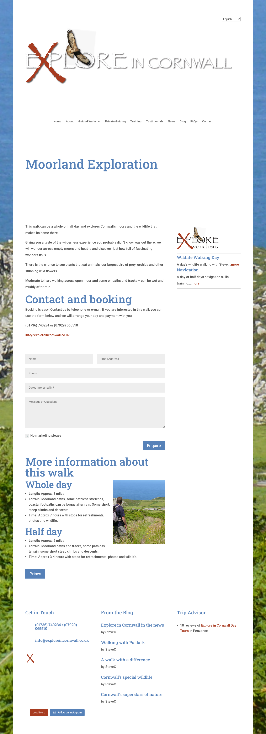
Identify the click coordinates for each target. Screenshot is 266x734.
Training (136, 121)
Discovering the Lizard (200, 188)
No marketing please (43, 436)
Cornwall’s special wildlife (126, 677)
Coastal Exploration (198, 180)
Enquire (154, 445)
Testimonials (154, 121)
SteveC (110, 632)
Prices (35, 573)
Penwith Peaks (194, 212)
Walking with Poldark (123, 642)
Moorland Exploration (200, 196)
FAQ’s (194, 121)
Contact (207, 121)
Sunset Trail (191, 204)
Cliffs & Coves (193, 172)
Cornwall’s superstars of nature (131, 694)
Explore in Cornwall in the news (132, 625)
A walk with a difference (125, 659)
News (171, 121)
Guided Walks (87, 121)
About (70, 121)
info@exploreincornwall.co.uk (47, 335)
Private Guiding (115, 121)
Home (57, 121)
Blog (183, 121)
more (235, 264)
